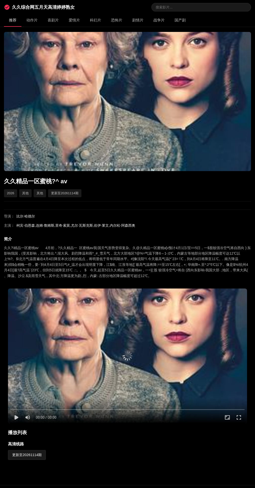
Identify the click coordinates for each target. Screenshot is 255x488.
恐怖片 (116, 20)
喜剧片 (53, 20)
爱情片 (74, 20)
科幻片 (95, 20)
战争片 (159, 20)
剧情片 (137, 20)
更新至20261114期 (27, 455)
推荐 (12, 20)
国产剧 (180, 20)
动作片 (32, 20)
